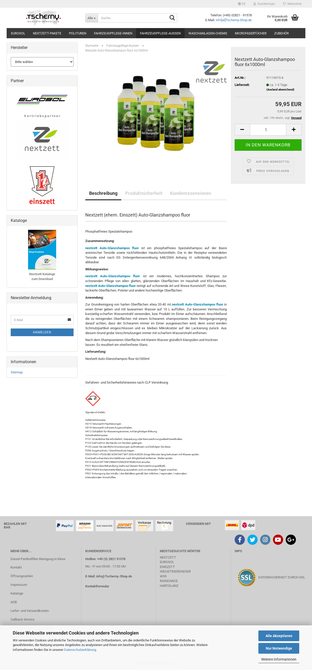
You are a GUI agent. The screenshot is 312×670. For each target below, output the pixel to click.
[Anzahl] (268, 129)
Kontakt (16, 567)
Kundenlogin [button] (264, 4)
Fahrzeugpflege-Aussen (160, 33)
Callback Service (22, 619)
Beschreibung (103, 193)
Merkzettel (292, 4)
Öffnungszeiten (21, 576)
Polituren (77, 33)
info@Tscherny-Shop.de (114, 576)
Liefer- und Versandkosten (29, 611)
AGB (13, 602)
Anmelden (42, 332)
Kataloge (16, 593)
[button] (241, 4)
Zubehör (281, 33)
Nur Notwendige (279, 648)
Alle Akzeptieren (279, 636)
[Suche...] (91, 17)
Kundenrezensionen (190, 193)
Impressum (18, 585)
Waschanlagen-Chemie (207, 33)
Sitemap (17, 372)
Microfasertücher (251, 33)
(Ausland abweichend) (280, 89)
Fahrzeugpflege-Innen (113, 33)
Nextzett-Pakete (47, 33)
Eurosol (18, 33)
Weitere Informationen (278, 659)
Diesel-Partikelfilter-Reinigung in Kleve (37, 559)
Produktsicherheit (143, 193)
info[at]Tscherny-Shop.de (234, 20)
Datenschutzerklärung (80, 650)
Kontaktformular (97, 586)
